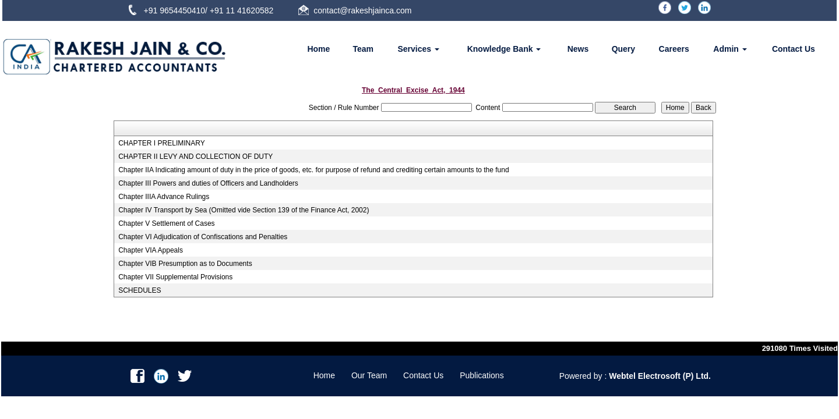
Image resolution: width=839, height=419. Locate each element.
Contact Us (793, 49)
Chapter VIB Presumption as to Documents (185, 264)
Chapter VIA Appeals (150, 250)
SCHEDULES (139, 290)
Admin (729, 49)
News (578, 49)
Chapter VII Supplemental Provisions (175, 277)
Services (419, 49)
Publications (482, 375)
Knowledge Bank (504, 49)
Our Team (369, 375)
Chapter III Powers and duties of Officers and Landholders (208, 183)
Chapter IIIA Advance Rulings (163, 197)
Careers (674, 49)
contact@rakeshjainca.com (362, 10)
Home (318, 49)
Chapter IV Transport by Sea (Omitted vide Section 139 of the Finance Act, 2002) (243, 210)
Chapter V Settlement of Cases (166, 223)
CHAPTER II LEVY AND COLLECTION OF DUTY (195, 156)
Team (363, 49)
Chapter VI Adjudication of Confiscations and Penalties (202, 237)
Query (623, 49)
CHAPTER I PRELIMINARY (161, 143)
